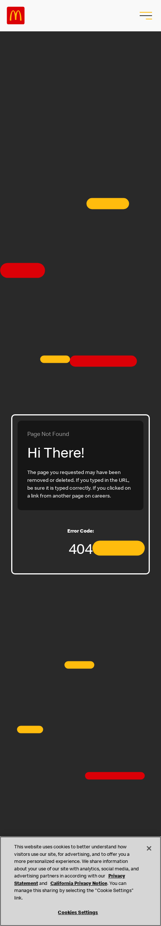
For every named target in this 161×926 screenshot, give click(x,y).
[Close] (149, 848)
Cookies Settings (78, 913)
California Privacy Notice (78, 884)
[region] (80, 881)
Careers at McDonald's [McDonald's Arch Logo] (15, 15)
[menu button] (145, 15)
